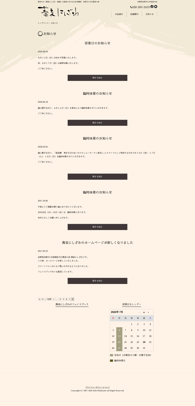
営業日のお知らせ (97, 43)
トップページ (43, 23)
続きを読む (97, 78)
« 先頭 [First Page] (48, 299)
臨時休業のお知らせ (97, 93)
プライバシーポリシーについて (97, 387)
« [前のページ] (53, 299)
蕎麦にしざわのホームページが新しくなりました (97, 242)
